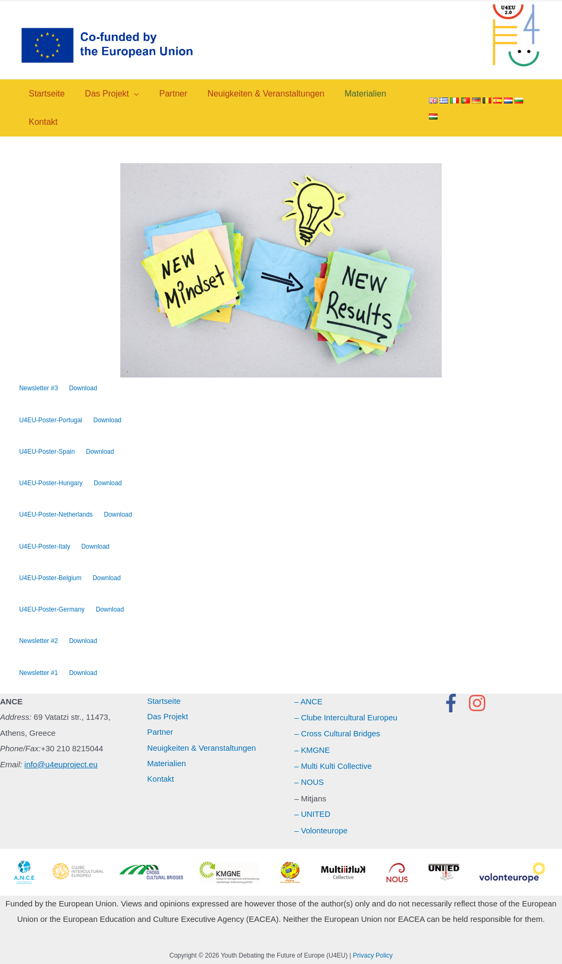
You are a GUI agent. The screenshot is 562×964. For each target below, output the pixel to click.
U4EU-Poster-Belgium (50, 579)
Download (83, 388)
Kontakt (161, 781)
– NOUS (309, 781)
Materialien (166, 765)
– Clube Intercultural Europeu (346, 718)
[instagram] (480, 704)
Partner (160, 734)
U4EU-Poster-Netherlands (56, 515)
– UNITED (312, 813)
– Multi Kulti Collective (333, 765)
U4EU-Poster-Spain (47, 452)
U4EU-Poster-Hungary (51, 483)
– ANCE (308, 703)
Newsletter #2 (38, 642)
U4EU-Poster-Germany (52, 610)
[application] (129, 93)
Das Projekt (168, 718)
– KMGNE (312, 750)
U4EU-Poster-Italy (45, 547)
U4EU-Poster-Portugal (50, 420)
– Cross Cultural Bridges (337, 734)
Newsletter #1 (38, 674)
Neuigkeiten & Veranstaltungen (202, 750)
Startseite (164, 703)
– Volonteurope (321, 828)
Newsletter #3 (38, 388)
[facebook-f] (454, 704)
